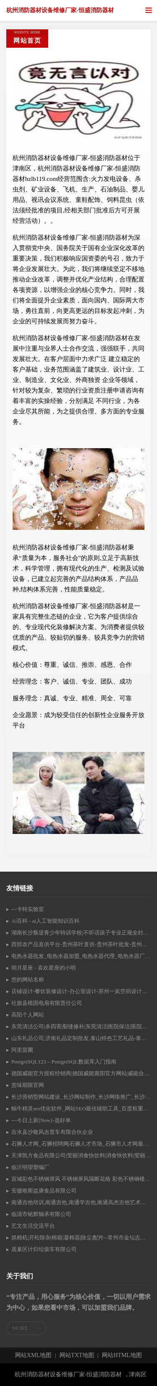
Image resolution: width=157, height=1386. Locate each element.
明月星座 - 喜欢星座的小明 (43, 968)
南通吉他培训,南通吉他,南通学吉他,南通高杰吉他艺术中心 (81, 1202)
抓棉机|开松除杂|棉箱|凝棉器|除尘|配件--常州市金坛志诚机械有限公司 (81, 1237)
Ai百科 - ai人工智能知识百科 (45, 921)
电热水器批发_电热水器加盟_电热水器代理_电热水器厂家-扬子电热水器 (81, 956)
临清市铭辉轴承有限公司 (41, 1214)
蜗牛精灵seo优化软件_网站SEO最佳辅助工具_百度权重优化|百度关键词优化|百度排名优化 (81, 1108)
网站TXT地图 (76, 1355)
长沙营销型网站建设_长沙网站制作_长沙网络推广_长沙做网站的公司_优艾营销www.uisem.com (81, 1097)
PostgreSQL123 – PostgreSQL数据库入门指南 (63, 1061)
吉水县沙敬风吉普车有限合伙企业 (52, 1132)
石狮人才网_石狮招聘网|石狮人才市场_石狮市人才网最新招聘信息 (81, 1144)
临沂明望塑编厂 (30, 1167)
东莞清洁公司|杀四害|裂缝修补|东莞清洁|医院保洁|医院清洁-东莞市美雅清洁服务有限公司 (81, 1026)
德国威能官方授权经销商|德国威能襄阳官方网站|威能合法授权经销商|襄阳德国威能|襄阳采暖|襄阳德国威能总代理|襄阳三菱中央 (81, 1073)
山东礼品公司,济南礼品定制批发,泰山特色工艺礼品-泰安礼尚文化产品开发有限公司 (81, 1038)
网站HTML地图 (122, 1355)
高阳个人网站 (27, 1015)
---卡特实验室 (27, 909)
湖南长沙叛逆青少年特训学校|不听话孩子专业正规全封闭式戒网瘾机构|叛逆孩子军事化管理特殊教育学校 (81, 932)
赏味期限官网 (27, 1085)
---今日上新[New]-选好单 (41, 1120)
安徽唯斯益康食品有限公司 (44, 1190)
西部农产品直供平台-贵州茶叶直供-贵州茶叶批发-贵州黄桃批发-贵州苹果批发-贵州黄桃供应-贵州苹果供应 (81, 944)
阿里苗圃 (22, 1050)
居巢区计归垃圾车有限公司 (44, 1249)
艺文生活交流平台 (33, 1226)
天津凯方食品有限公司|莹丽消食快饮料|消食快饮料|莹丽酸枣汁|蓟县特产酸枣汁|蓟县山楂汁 (81, 1155)
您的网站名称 (27, 979)
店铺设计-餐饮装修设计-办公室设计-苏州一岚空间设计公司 (81, 991)
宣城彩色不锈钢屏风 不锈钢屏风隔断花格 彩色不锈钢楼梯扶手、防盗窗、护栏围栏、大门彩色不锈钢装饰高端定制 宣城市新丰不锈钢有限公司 (81, 1179)
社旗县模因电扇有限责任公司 (46, 1003)
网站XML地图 (33, 1355)
